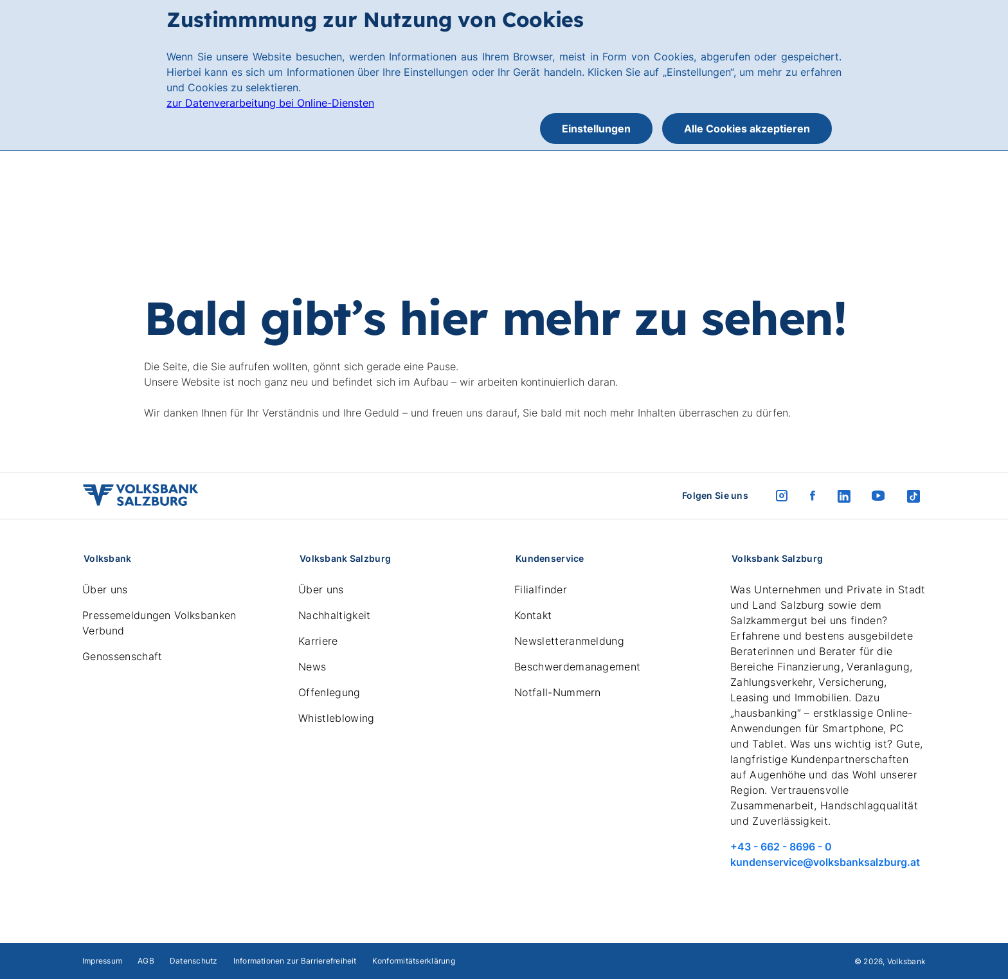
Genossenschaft (122, 656)
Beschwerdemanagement (577, 666)
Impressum (102, 961)
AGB (146, 961)
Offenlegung (329, 692)
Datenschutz (194, 961)
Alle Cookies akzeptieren (747, 128)
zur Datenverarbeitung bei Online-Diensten (270, 102)
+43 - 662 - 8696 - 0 (781, 846)
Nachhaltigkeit (334, 615)
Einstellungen (596, 128)
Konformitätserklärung (413, 961)
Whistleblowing (336, 718)
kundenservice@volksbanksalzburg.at (825, 862)
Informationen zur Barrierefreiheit (295, 961)
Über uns (105, 589)
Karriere (318, 640)
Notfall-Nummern (557, 692)
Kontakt (533, 615)
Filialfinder (540, 589)
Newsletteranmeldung (569, 640)
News (312, 666)
